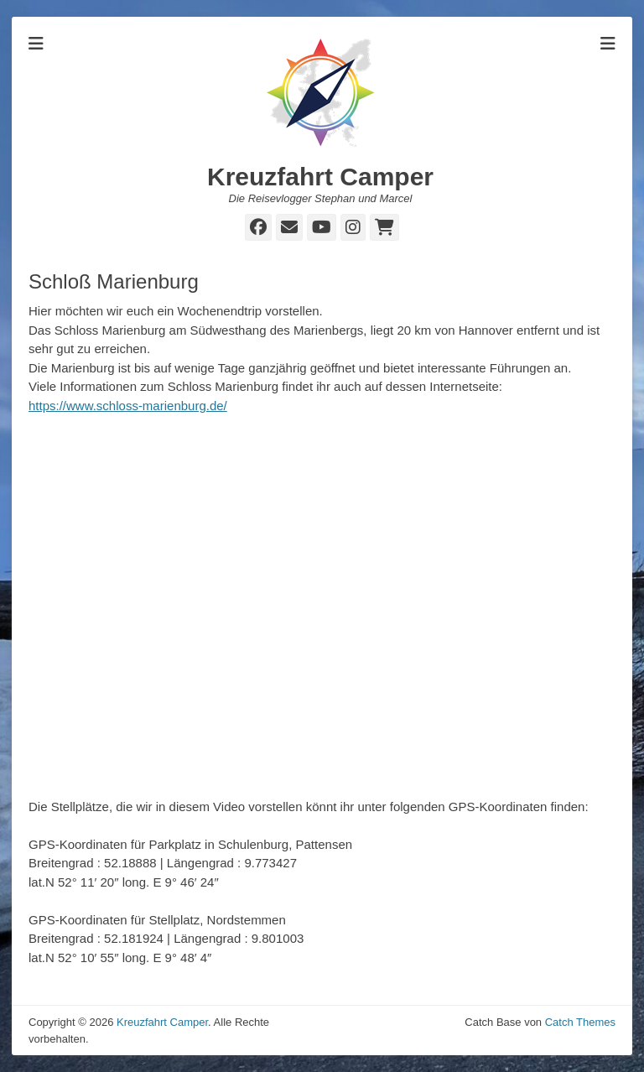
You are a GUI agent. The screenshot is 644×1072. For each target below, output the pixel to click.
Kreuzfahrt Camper (320, 176)
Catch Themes (580, 1022)
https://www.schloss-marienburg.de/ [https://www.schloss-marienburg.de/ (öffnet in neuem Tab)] (128, 405)
